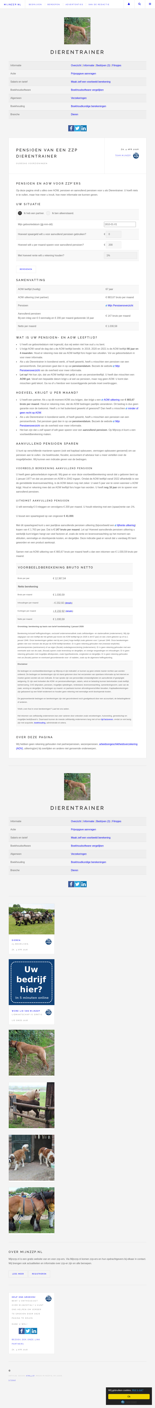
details (68, 603)
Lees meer (18, 1274)
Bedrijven (35, 4)
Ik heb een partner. (34, 213)
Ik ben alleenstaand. (63, 213)
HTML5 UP (30, 1376)
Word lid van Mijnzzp (26, 1011)
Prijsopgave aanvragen (83, 73)
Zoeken (139, 4)
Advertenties (74, 4)
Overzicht (76, 65)
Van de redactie (99, 4)
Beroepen (54, 4)
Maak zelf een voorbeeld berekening (91, 81)
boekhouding (39, 723)
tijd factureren (107, 719)
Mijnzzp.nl (12, 4)
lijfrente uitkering (126, 525)
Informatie (88, 65)
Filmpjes (116, 65)
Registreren (39, 1274)
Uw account (129, 4)
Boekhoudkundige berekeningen (88, 106)
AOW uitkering (112, 399)
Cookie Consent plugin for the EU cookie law (129, 1402)
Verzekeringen (79, 98)
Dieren (74, 114)
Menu (150, 4)
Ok (129, 1396)
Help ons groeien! (24, 1297)
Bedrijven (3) (103, 65)
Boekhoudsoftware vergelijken (87, 90)
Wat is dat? (138, 1390)
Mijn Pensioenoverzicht (120, 305)
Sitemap (12, 1380)
